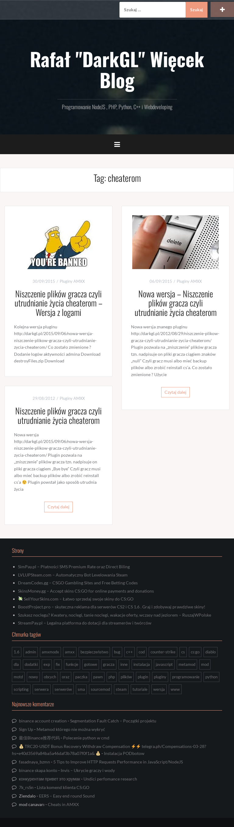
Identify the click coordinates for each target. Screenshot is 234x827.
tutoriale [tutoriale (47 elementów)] (140, 689)
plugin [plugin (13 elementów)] (143, 676)
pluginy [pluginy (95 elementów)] (160, 676)
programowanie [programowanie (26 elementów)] (186, 676)
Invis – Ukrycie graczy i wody (88, 770)
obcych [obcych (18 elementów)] (50, 676)
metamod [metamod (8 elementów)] (187, 664)
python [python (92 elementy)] (211, 676)
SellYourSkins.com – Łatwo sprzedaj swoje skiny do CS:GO (75, 598)
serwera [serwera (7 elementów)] (41, 689)
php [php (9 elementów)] (111, 676)
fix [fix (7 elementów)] (58, 664)
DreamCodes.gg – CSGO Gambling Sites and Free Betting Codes (78, 582)
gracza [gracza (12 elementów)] (109, 664)
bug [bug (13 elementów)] (117, 651)
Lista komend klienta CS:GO (63, 787)
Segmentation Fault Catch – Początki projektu (113, 720)
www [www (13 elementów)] (175, 689)
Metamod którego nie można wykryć (71, 729)
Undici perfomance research (110, 778)
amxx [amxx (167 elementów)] (70, 651)
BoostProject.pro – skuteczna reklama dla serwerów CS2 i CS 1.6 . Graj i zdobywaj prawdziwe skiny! (111, 606)
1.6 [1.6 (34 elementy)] (17, 651)
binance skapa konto (38, 770)
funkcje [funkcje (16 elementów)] (72, 664)
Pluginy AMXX (72, 281)
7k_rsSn (26, 787)
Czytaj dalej (175, 392)
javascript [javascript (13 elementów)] (164, 664)
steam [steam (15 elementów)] (121, 689)
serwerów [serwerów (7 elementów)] (63, 689)
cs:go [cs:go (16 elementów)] (195, 651)
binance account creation (43, 720)
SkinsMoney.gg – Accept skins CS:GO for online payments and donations (86, 590)
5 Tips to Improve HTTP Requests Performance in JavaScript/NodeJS (118, 761)
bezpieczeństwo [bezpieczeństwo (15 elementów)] (94, 651)
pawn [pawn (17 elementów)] (98, 676)
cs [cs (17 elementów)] (183, 651)
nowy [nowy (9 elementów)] (33, 676)
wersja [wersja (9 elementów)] (159, 689)
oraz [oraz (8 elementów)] (65, 676)
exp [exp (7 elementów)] (47, 664)
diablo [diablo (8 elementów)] (210, 651)
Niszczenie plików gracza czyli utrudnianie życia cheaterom (58, 415)
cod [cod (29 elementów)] (142, 651)
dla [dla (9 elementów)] (16, 664)
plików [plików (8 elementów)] (126, 676)
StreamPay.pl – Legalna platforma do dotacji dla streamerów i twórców (84, 622)
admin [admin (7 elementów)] (30, 651)
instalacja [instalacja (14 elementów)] (141, 664)
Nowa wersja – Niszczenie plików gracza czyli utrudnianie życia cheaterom (176, 303)
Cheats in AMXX (63, 804)
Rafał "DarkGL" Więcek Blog (117, 69)
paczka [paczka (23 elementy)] (81, 676)
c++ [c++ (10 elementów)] (129, 651)
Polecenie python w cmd (86, 737)
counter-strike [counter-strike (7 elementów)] (163, 651)
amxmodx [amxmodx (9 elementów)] (50, 651)
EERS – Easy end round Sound (67, 795)
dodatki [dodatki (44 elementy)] (31, 664)
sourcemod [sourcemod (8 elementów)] (100, 689)
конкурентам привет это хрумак (49, 778)
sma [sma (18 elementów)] (81, 689)
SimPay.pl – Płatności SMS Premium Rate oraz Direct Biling (74, 566)
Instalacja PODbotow (124, 753)
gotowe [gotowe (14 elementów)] (90, 664)
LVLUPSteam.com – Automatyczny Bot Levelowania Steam (73, 574)
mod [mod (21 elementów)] (205, 664)
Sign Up (26, 729)
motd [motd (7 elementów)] (18, 676)
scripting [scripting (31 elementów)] (21, 689)
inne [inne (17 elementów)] (124, 664)
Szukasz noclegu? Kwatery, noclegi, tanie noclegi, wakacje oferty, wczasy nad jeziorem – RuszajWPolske (114, 615)
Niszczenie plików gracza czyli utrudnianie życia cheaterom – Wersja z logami (58, 303)
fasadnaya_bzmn (34, 761)
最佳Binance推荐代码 (39, 737)
